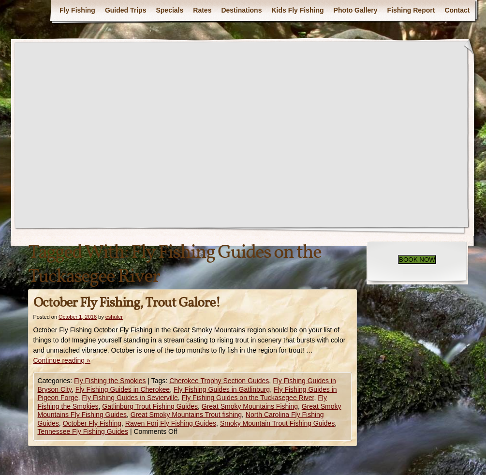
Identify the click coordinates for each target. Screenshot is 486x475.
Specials (169, 10)
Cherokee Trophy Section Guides (219, 381)
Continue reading (61, 360)
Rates (202, 10)
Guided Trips (126, 10)
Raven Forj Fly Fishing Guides (170, 423)
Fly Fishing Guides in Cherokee (122, 389)
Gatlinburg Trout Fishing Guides (150, 406)
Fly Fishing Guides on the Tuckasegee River (248, 397)
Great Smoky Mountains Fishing (250, 406)
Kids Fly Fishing (297, 10)
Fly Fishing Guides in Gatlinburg (222, 389)
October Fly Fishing (92, 423)
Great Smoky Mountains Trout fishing (186, 414)
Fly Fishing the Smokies (110, 381)
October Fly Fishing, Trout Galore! (127, 303)
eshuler (114, 317)
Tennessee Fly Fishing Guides (83, 431)
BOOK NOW (417, 259)
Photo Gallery (356, 10)
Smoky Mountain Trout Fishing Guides (277, 423)
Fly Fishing (77, 10)
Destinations (241, 10)
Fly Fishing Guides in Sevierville (129, 397)
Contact (457, 10)
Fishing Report (411, 10)
